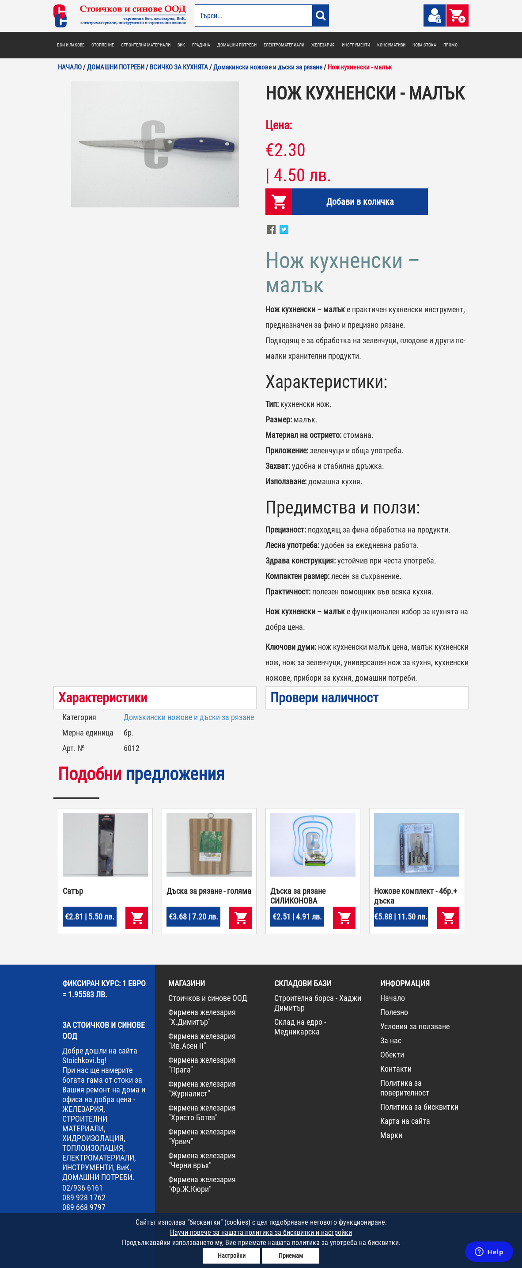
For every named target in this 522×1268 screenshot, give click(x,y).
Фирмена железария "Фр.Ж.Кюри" (202, 1184)
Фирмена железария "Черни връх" (202, 1160)
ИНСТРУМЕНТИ (356, 44)
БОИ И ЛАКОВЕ (70, 44)
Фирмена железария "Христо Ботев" (202, 1112)
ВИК (181, 44)
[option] (155, 144)
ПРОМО (450, 44)
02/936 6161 (82, 1187)
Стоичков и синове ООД (207, 998)
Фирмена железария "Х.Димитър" (202, 1017)
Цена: (278, 125)
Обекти (392, 1054)
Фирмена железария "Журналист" (202, 1088)
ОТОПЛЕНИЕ (102, 44)
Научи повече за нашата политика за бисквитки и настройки (261, 1232)
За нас (390, 1040)
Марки (391, 1135)
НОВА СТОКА (424, 44)
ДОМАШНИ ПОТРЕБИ (237, 44)
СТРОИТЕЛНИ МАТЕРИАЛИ (145, 44)
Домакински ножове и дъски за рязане (189, 717)
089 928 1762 (84, 1197)
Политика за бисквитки (419, 1106)
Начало (392, 998)
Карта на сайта (405, 1121)
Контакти (396, 1068)
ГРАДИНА (201, 44)
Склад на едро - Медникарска (300, 1026)
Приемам (291, 1255)
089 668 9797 (84, 1207)
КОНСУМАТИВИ (391, 44)
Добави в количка (360, 201)
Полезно (394, 1012)
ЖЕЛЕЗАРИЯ (323, 44)
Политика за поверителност (404, 1087)
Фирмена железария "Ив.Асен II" (202, 1040)
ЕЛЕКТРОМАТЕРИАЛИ (284, 44)
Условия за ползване (415, 1026)
